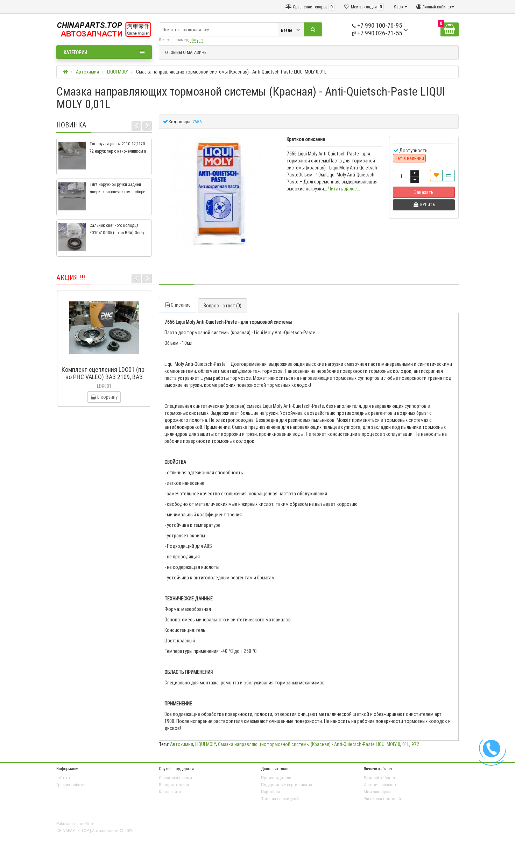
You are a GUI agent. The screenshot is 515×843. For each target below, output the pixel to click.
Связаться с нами (175, 778)
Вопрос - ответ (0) (222, 305)
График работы (70, 785)
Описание (177, 305)
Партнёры (270, 792)
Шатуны (196, 39)
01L (405, 744)
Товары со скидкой (280, 799)
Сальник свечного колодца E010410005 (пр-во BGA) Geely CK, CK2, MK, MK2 (117, 233)
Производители (276, 778)
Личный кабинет (379, 778)
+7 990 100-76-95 (377, 25)
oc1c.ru (63, 778)
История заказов (380, 785)
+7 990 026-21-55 (377, 33)
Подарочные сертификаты (286, 785)
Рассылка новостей (382, 799)
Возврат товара (174, 785)
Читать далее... (344, 189)
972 (415, 744)
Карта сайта (170, 792)
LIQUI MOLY (205, 744)
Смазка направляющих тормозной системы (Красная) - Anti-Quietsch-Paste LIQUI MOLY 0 (309, 744)
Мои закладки (377, 792)
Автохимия (181, 744)
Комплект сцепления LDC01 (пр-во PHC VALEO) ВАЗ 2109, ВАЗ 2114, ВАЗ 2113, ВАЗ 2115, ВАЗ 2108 (104, 380)
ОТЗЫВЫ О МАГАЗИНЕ (185, 52)
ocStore (87, 824)
